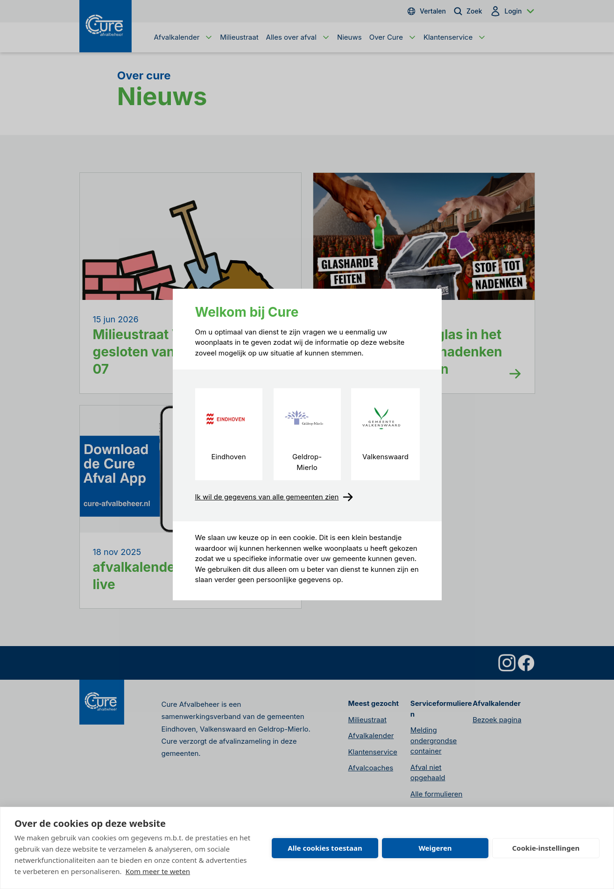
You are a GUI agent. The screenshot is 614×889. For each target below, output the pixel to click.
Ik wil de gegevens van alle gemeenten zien (274, 497)
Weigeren (435, 848)
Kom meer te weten (158, 871)
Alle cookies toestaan (325, 848)
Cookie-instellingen (546, 848)
